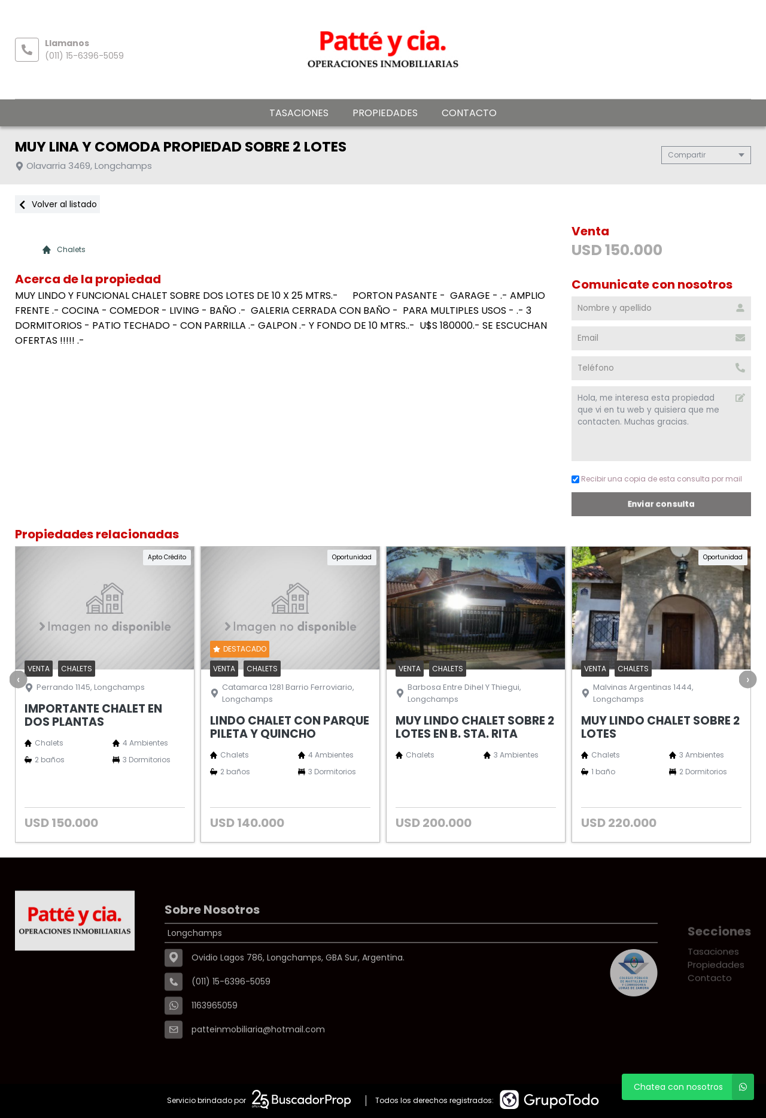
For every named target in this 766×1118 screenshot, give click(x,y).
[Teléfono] (662, 368)
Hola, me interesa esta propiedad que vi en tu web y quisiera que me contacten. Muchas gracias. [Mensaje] (662, 423)
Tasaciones (299, 113)
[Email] (662, 338)
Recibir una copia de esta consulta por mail (658, 479)
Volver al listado (57, 204)
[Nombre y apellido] (662, 308)
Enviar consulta (662, 504)
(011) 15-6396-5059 (84, 56)
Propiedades (385, 113)
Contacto (469, 113)
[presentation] (18, 679)
